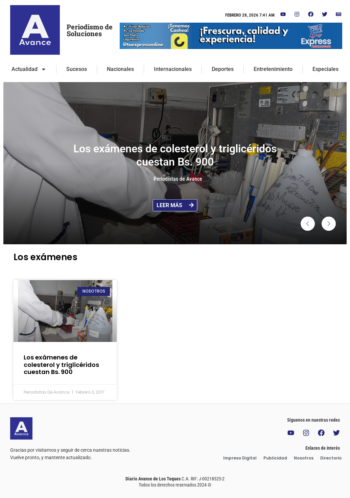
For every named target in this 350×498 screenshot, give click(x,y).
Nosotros (303, 458)
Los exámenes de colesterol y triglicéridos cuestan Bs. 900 (61, 364)
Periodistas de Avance (178, 179)
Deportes (223, 69)
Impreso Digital (240, 458)
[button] (308, 224)
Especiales (325, 69)
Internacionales (173, 69)
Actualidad (28, 69)
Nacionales (120, 69)
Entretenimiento (273, 69)
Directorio (331, 458)
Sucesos (76, 69)
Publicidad (275, 458)
